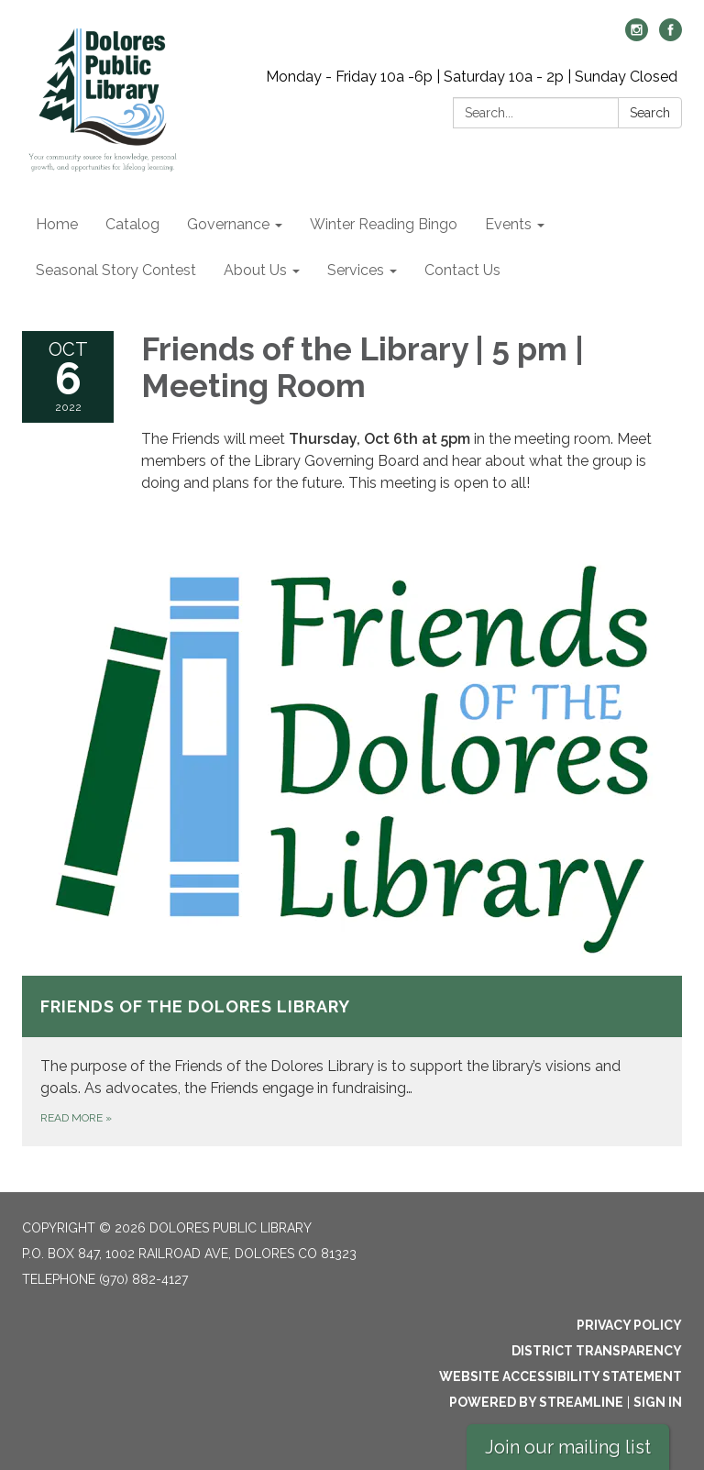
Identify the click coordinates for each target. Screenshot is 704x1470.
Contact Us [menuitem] (462, 270)
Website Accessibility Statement (560, 1376)
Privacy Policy (629, 1325)
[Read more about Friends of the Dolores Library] (352, 841)
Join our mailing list (568, 1447)
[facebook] (670, 36)
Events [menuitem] (508, 224)
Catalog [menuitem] (132, 224)
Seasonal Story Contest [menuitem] (116, 270)
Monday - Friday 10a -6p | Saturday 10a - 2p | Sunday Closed (471, 76)
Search (650, 112)
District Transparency (597, 1350)
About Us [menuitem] (255, 270)
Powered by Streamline (536, 1402)
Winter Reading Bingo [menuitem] (383, 224)
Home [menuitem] (57, 224)
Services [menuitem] (355, 270)
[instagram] (636, 36)
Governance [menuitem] (228, 224)
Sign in (657, 1402)
